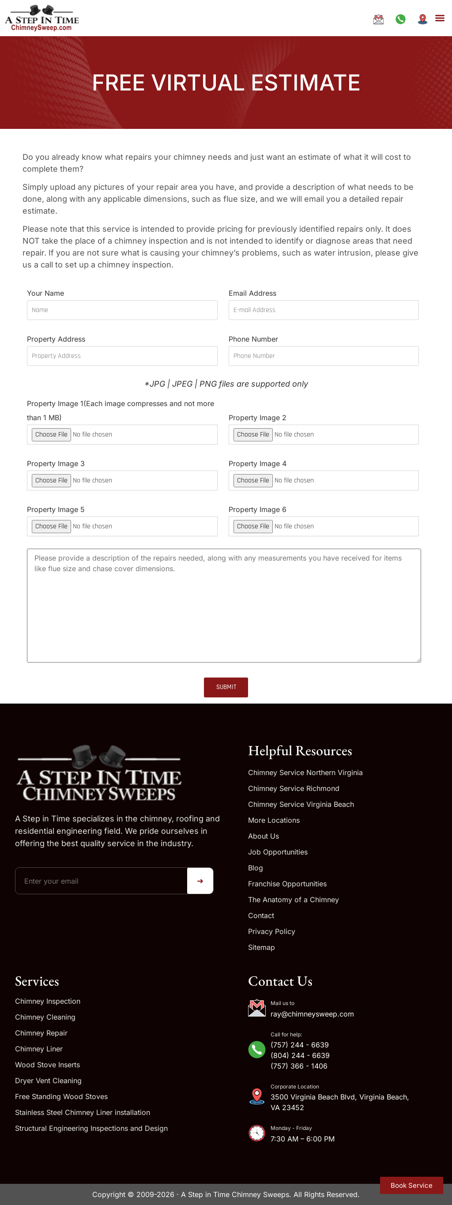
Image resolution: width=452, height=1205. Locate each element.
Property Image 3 (122, 471)
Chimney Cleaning (45, 1017)
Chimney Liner (39, 1048)
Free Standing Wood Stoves (61, 1096)
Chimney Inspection (47, 1001)
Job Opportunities (278, 851)
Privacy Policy (271, 931)
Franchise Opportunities (287, 883)
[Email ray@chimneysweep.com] (380, 19)
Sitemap (261, 947)
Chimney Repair (41, 1032)
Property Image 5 (122, 517)
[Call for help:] (257, 1049)
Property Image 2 (324, 425)
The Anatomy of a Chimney (293, 899)
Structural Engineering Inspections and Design (91, 1128)
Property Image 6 (324, 517)
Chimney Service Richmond (293, 788)
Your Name (122, 301)
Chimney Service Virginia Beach (301, 804)
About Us (263, 836)
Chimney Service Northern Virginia (305, 772)
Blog (255, 867)
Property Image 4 (324, 471)
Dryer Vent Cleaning (48, 1080)
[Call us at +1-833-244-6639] (403, 19)
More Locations (274, 820)
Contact (261, 915)
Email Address (324, 301)
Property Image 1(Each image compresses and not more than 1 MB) (122, 418)
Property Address (122, 347)
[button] (440, 18)
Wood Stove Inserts (47, 1064)
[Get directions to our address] (425, 19)
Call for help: (286, 1034)
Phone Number (324, 347)
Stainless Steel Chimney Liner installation (82, 1112)
